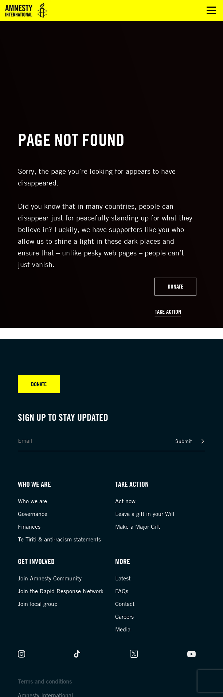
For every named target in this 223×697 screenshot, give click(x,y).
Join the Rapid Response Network (60, 591)
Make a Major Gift (137, 526)
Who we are (32, 501)
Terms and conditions (45, 681)
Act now (125, 501)
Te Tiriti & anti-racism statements (59, 539)
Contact (124, 603)
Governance (32, 513)
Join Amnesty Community (50, 578)
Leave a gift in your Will (144, 513)
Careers (124, 616)
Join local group (38, 603)
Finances (29, 526)
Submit (183, 441)
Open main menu (211, 10)
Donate (175, 286)
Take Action (168, 311)
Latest (122, 578)
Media (122, 629)
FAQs (121, 591)
